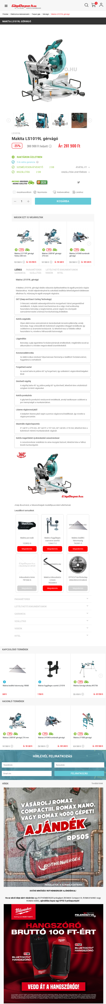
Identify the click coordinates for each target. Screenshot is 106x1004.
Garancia (20, 273)
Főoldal (5, 14)
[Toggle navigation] (6, 6)
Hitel (60, 273)
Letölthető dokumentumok (62, 269)
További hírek (97, 783)
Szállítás (35, 273)
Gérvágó (46, 14)
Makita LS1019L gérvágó (60, 14)
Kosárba (63, 201)
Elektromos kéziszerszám (20, 14)
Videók (49, 273)
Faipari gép (36, 14)
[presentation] (8, 120)
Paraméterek (34, 269)
